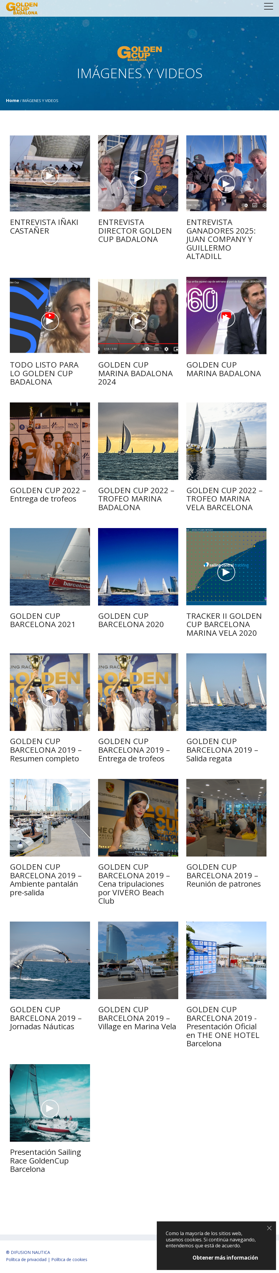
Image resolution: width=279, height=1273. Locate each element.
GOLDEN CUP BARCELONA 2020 (131, 620)
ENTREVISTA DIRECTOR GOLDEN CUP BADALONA (135, 230)
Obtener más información (225, 1257)
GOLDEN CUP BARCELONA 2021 (43, 620)
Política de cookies (69, 1259)
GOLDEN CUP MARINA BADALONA (223, 369)
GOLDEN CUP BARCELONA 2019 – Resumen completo (46, 749)
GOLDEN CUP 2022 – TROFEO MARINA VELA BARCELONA (224, 499)
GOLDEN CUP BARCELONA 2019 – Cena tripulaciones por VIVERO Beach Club (134, 883)
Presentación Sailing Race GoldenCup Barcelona (45, 1160)
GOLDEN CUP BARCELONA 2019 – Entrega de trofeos (134, 749)
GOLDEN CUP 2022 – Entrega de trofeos (48, 494)
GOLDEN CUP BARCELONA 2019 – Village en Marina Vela (137, 1018)
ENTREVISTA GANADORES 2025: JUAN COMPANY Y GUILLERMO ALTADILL (221, 239)
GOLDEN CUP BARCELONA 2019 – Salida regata (222, 749)
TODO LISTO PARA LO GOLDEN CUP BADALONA (44, 373)
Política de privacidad (26, 1259)
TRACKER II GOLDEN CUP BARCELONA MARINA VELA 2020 (224, 624)
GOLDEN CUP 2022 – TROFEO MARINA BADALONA (136, 499)
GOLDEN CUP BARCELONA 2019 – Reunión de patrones (223, 875)
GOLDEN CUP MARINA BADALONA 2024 (135, 373)
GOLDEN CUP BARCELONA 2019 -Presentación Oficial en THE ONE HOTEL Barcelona (222, 1026)
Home (12, 100)
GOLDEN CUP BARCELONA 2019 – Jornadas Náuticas (46, 1018)
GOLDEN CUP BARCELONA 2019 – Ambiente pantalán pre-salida (46, 879)
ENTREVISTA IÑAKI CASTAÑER (44, 226)
